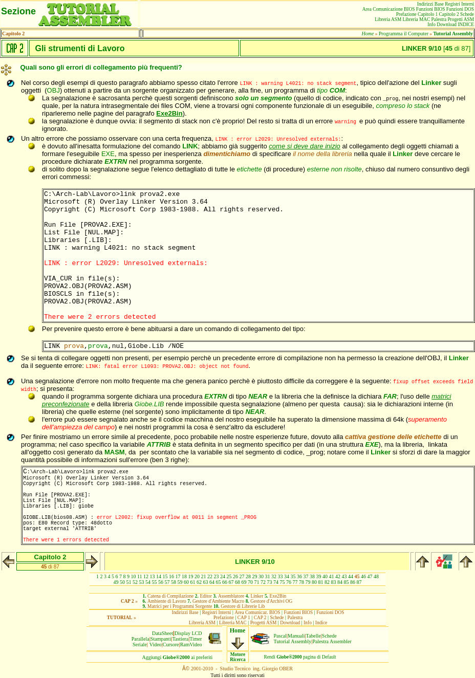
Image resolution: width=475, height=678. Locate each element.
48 (376, 576)
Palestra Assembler (331, 641)
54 (147, 582)
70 (250, 582)
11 (139, 576)
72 (263, 582)
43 (344, 576)
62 (199, 582)
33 (280, 576)
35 (293, 576)
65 (218, 582)
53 (141, 582)
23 (216, 576)
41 (331, 576)
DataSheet (162, 633)
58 (173, 582)
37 (306, 576)
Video (155, 644)
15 (165, 576)
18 (184, 576)
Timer (195, 639)
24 (222, 576)
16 (171, 576)
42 (337, 576)
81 (320, 582)
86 (352, 582)
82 (327, 582)
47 (370, 576)
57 (167, 582)
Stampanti (160, 639)
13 (152, 576)
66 (224, 582)
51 (129, 582)
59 (180, 582)
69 (244, 582)
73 (269, 582)
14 (158, 576)
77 (295, 582)
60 (186, 582)
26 (235, 576)
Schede (329, 636)
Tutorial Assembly (293, 641)
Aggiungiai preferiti (177, 657)
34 (286, 576)
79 (308, 582)
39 (318, 576)
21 (203, 576)
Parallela (140, 639)
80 (314, 582)
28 (248, 576)
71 (257, 582)
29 (254, 576)
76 (288, 582)
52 (135, 582)
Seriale (140, 644)
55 (154, 582)
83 (333, 582)
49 (116, 582)
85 (346, 582)
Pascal (280, 636)
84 (339, 582)
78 (301, 582)
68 (237, 582)
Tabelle (313, 636)
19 (190, 576)
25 (229, 576)
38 (312, 576)
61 (193, 582)
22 (209, 576)
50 (122, 582)
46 (363, 576)
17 (178, 576)
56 (160, 582)
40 (325, 576)
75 (282, 582)
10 (133, 576)
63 (205, 582)
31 (267, 576)
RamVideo (191, 644)
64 (211, 582)
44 (350, 576)
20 (197, 576)
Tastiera (180, 639)
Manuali (296, 636)
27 (242, 576)
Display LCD (188, 633)
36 (299, 576)
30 (261, 576)
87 (359, 582)
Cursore (171, 644)
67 (231, 582)
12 (145, 576)
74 (275, 582)
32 (273, 576)
